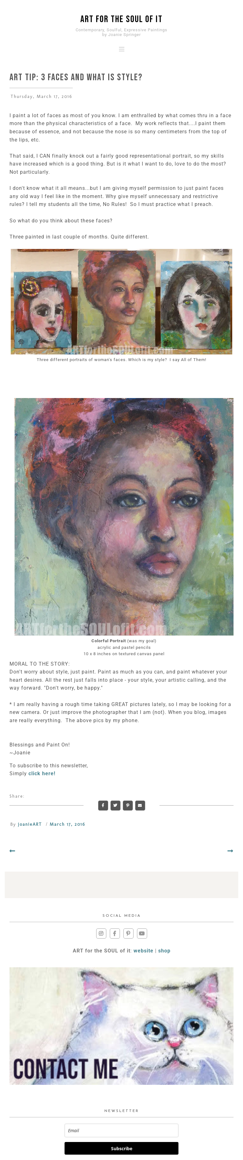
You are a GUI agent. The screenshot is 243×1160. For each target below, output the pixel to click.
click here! (41, 773)
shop (164, 951)
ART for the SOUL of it (121, 19)
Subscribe (121, 1148)
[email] (121, 1130)
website (143, 951)
